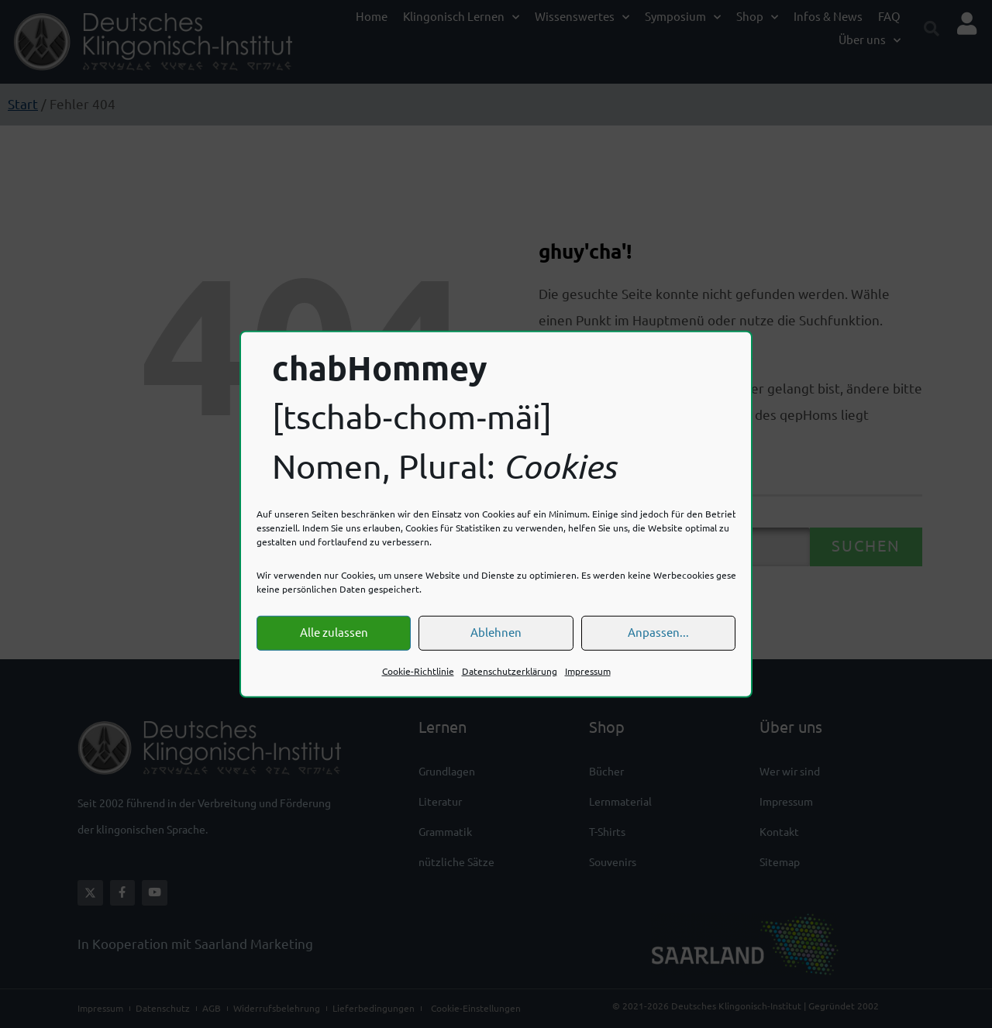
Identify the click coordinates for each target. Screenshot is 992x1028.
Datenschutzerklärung (509, 671)
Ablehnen (496, 632)
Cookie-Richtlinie (418, 671)
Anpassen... (658, 632)
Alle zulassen (334, 632)
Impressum (588, 671)
